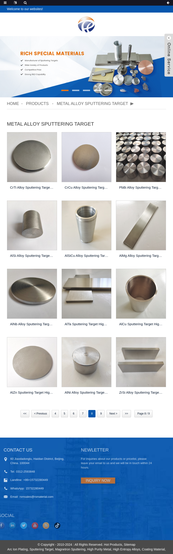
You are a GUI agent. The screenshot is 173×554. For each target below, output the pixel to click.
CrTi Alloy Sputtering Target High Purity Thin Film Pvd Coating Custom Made (32, 187)
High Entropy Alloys (126, 549)
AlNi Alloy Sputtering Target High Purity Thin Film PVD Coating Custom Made (87, 392)
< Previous (40, 413)
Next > (113, 413)
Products (37, 103)
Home (13, 103)
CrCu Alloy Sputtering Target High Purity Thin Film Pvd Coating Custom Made (87, 187)
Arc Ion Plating (17, 549)
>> (126, 413)
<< (25, 413)
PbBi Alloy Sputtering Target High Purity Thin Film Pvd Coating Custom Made (141, 187)
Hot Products (113, 544)
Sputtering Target (41, 549)
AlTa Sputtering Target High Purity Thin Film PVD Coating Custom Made (87, 324)
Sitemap (129, 544)
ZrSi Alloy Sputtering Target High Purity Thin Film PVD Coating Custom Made (141, 392)
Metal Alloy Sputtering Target (92, 103)
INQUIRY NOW (80, 480)
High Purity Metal (99, 549)
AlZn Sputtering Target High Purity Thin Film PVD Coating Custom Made (32, 392)
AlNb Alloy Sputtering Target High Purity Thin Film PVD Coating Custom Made (32, 324)
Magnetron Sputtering (70, 549)
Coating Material (153, 549)
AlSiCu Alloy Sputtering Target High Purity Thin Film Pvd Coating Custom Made (87, 255)
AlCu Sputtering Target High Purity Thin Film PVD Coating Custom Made (141, 324)
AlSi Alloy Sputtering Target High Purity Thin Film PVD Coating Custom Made (32, 255)
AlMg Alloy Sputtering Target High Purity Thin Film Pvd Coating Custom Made (141, 255)
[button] (65, 90)
